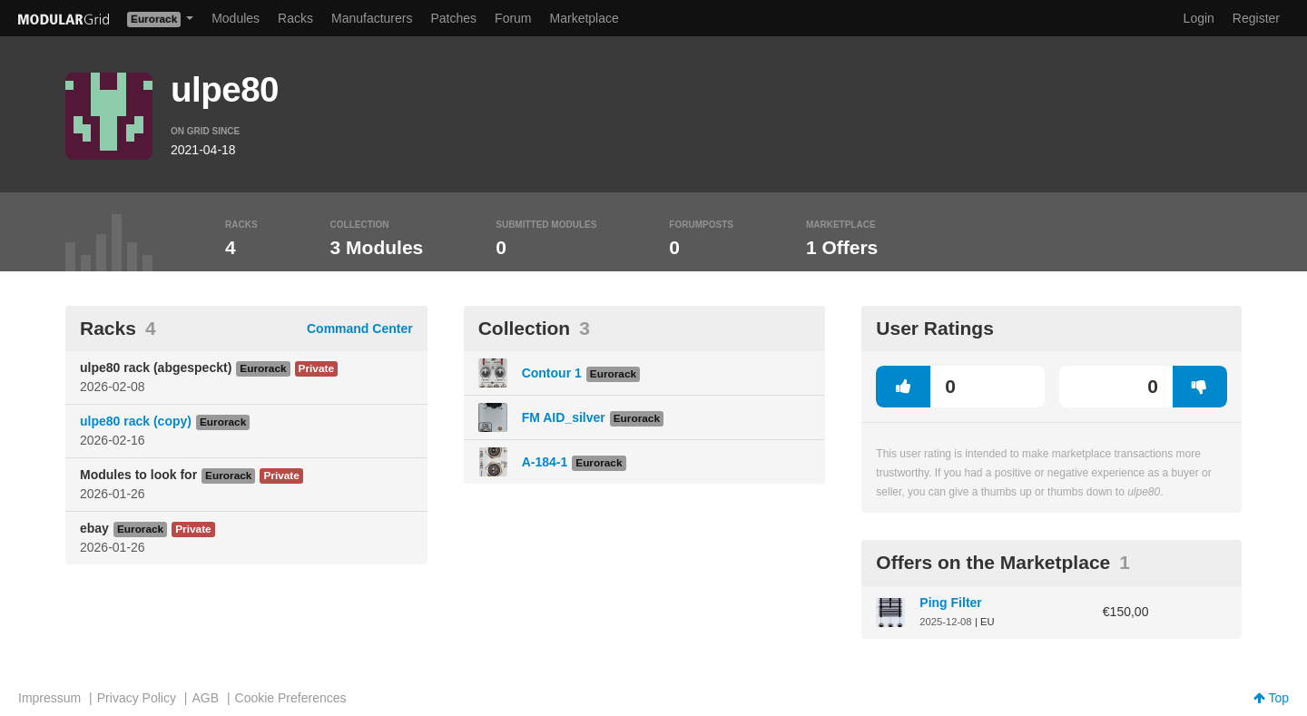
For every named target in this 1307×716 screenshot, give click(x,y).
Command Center (360, 328)
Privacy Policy (136, 698)
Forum (513, 18)
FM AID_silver (563, 417)
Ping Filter (950, 602)
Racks (295, 18)
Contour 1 (552, 373)
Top (1271, 698)
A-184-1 (545, 462)
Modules (235, 18)
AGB (205, 698)
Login (1199, 18)
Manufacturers (371, 18)
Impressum (49, 698)
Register (1256, 18)
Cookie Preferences (291, 698)
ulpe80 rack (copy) (136, 421)
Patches (453, 18)
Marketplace (584, 18)
